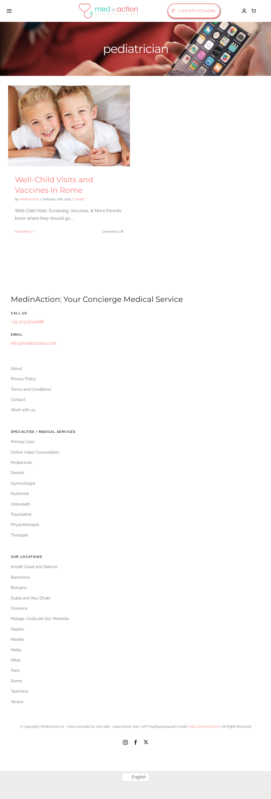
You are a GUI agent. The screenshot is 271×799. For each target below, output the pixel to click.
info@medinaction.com (33, 341)
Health (80, 199)
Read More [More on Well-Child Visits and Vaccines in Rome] (23, 232)
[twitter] (145, 740)
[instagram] (125, 740)
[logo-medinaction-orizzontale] (108, 3)
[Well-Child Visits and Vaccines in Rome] (69, 125)
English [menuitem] (139, 775)
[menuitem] (135, 775)
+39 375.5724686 (27, 320)
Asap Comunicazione (204, 725)
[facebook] (135, 740)
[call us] (194, 11)
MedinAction (29, 199)
